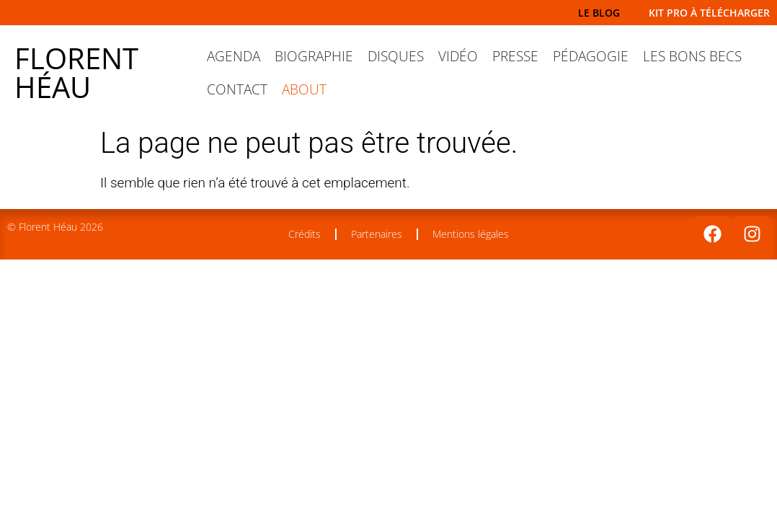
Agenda (233, 56)
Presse (515, 56)
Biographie (314, 56)
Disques (396, 56)
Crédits (304, 234)
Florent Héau (76, 72)
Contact (237, 89)
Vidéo (458, 56)
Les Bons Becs (692, 56)
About (304, 89)
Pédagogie (591, 56)
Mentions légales (470, 234)
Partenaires (376, 234)
